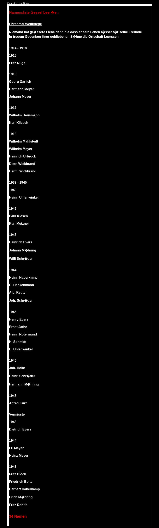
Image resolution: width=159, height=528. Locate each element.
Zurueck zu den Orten (18, 3)
